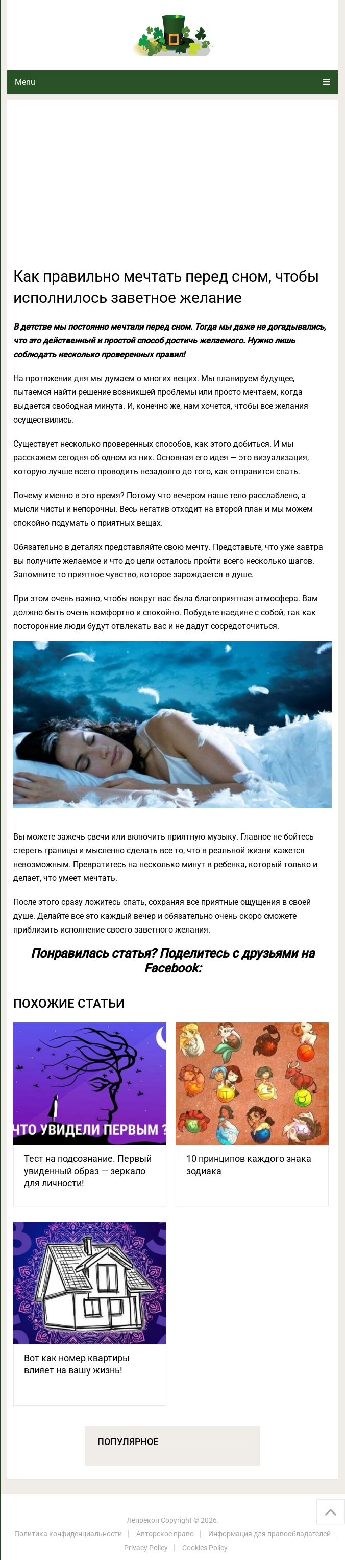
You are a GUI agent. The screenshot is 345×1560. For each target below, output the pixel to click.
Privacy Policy (146, 1548)
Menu (25, 82)
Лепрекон (143, 1520)
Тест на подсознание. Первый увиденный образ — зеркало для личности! (88, 1171)
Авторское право (165, 1534)
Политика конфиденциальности (68, 1534)
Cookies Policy (205, 1548)
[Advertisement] (172, 189)
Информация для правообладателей (269, 1534)
